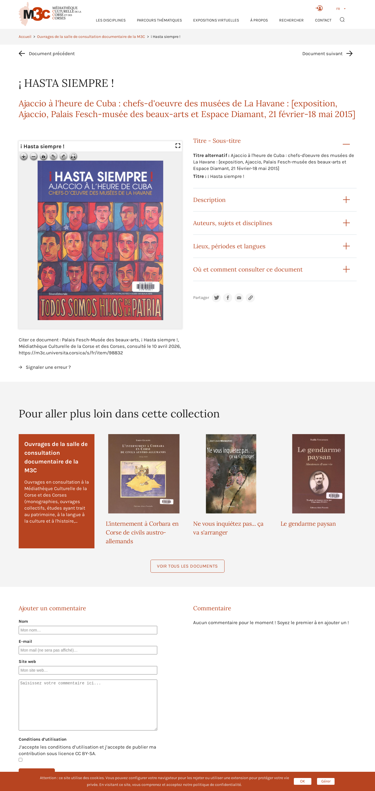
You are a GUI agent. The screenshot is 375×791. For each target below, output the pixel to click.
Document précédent (52, 53)
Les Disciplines (111, 20)
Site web (27, 661)
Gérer (326, 781)
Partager (201, 298)
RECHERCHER (291, 20)
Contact (323, 20)
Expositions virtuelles (216, 20)
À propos (259, 20)
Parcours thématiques (159, 20)
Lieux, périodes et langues (229, 246)
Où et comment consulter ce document (248, 269)
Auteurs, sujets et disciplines (232, 223)
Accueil (25, 36)
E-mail (25, 641)
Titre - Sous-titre (217, 141)
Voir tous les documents (187, 566)
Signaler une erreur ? (48, 367)
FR (338, 9)
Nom (23, 621)
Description (209, 200)
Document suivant (322, 53)
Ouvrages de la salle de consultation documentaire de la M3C (91, 36)
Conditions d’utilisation (42, 739)
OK (302, 781)
